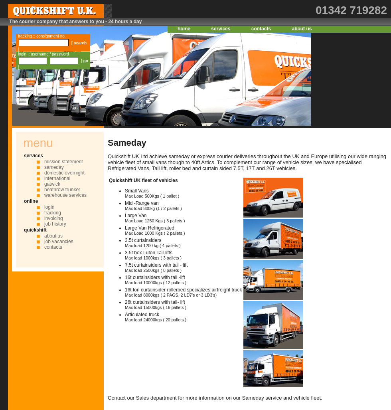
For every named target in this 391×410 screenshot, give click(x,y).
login (49, 207)
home (184, 29)
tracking (52, 213)
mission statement (63, 161)
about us (302, 29)
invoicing (53, 218)
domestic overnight (64, 173)
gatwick (52, 184)
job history (55, 224)
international (57, 178)
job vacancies (58, 241)
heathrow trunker (62, 189)
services (220, 29)
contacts (261, 29)
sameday (54, 167)
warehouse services (65, 195)
